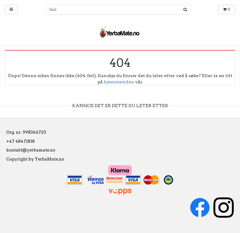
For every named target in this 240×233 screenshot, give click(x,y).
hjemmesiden (119, 81)
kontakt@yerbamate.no (30, 150)
